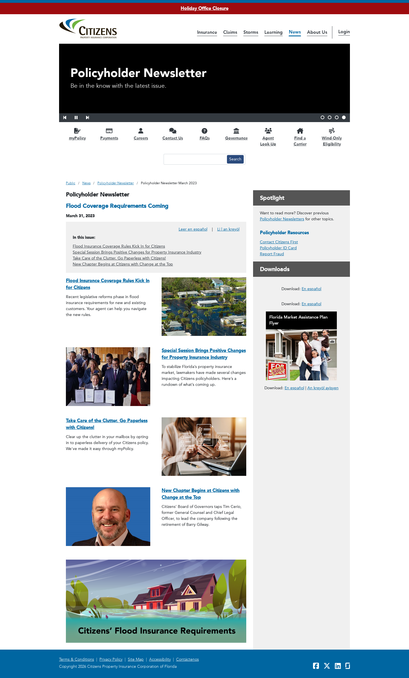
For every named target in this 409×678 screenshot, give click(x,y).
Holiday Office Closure (204, 8)
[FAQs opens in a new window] (204, 134)
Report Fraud (272, 254)
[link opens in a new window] (301, 315)
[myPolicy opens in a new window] (77, 134)
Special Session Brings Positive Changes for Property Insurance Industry (137, 252)
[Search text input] (195, 159)
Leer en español (193, 229)
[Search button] (235, 159)
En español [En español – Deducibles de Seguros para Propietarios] (311, 357)
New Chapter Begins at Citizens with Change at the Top (123, 264)
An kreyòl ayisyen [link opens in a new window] (323, 526)
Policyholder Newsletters (282, 219)
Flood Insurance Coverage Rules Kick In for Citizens (119, 246)
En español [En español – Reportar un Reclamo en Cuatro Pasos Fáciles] (311, 442)
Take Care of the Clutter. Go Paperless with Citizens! (119, 258)
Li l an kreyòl (228, 229)
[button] (68, 116)
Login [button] (344, 31)
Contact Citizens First (279, 242)
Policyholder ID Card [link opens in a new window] (278, 248)
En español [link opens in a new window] (294, 525)
